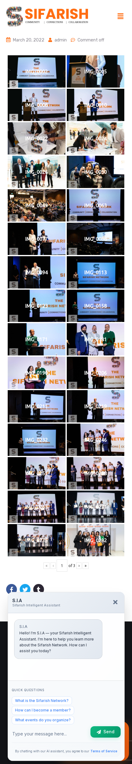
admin (60, 40)
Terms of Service (103, 751)
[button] (120, 16)
